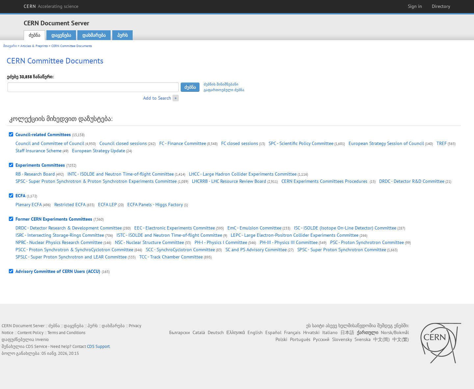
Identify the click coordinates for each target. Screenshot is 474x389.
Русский (321, 339)
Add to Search (157, 98)
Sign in (415, 6)
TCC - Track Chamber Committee (171, 257)
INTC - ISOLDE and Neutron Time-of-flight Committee (120, 174)
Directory (441, 6)
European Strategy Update (98, 151)
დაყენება (61, 35)
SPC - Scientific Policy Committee (301, 143)
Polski (281, 339)
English (255, 332)
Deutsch (216, 332)
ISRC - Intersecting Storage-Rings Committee (59, 235)
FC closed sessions (239, 143)
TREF (441, 143)
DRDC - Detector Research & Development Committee (68, 228)
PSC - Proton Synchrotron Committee (367, 242)
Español (273, 332)
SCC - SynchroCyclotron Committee (180, 250)
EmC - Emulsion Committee (254, 228)
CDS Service (36, 346)
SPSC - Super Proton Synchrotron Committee (341, 250)
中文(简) (381, 339)
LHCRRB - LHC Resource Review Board (229, 181)
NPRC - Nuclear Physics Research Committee (58, 242)
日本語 (347, 332)
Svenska (363, 339)
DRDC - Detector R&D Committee (411, 181)
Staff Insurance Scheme (38, 151)
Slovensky (342, 339)
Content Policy (30, 332)
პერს (122, 35)
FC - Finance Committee (182, 143)
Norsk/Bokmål (395, 332)
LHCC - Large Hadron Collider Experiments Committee (243, 174)
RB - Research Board (35, 174)
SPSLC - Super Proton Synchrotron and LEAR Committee (71, 257)
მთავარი (10, 46)
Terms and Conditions (66, 332)
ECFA (20, 196)
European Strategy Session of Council (386, 143)
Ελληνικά (235, 332)
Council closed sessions (123, 143)
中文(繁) (400, 339)
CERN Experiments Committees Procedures (325, 181)
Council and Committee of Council (49, 143)
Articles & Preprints (34, 46)
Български (179, 332)
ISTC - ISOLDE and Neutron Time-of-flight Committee (169, 235)
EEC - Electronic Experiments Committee (174, 228)
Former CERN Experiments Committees (53, 219)
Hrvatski (311, 332)
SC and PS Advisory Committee (256, 250)
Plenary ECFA (28, 204)
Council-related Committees (43, 134)
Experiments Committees (40, 165)
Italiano (330, 332)
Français (292, 332)
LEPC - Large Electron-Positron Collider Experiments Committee (294, 235)
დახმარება (94, 35)
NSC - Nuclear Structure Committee (149, 242)
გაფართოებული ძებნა (224, 89)
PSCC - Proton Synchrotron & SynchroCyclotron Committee (74, 250)
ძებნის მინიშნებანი (221, 84)
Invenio (42, 339)
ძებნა (34, 35)
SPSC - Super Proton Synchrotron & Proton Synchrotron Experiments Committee (96, 181)
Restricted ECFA (70, 204)
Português (300, 339)
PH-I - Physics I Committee (221, 242)
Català (199, 332)
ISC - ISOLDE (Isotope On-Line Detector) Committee (345, 228)
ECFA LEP (107, 204)
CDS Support (98, 346)
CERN (51, 6)
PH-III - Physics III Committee (289, 242)
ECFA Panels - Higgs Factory (155, 204)
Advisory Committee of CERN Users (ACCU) (57, 271)
